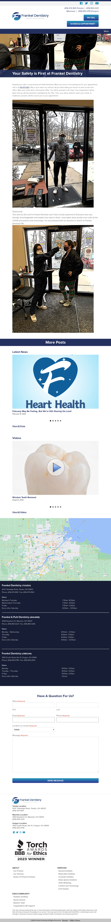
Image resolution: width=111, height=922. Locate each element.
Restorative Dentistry (66, 874)
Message (20, 735)
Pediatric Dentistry (20, 897)
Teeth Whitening (64, 883)
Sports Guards (19, 900)
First (14, 709)
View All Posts (18, 426)
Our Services (18, 874)
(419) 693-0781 (84, 11)
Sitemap (65, 920)
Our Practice (18, 871)
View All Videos (19, 512)
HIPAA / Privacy (75, 920)
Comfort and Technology (68, 886)
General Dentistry (65, 871)
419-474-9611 (24, 87)
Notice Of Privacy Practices (24, 877)
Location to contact (24, 726)
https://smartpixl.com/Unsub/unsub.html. (64, 914)
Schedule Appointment (82, 24)
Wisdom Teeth (19, 903)
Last (58, 709)
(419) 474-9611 (70, 8)
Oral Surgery (63, 889)
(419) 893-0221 (92, 8)
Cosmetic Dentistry (66, 877)
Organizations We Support (24, 906)
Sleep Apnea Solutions (67, 880)
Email (18, 715)
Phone (62, 715)
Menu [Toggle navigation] (106, 31)
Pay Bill (91, 17)
